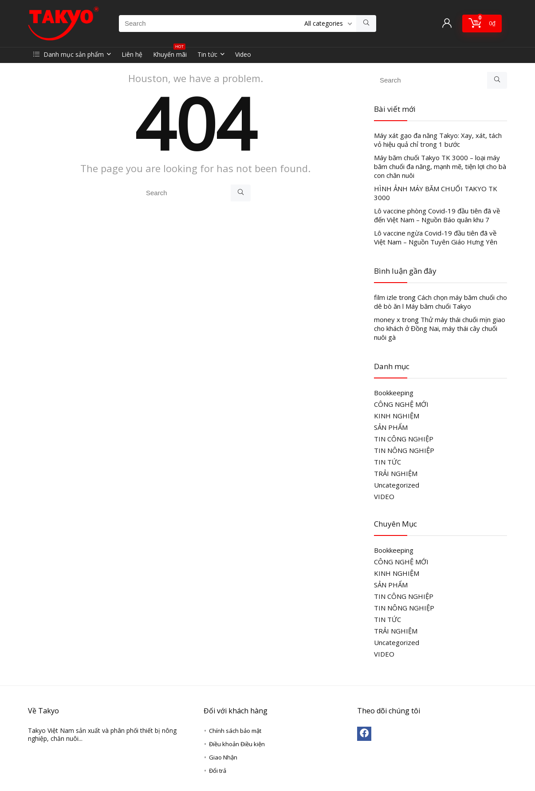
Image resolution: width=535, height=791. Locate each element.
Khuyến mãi (170, 53)
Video (243, 54)
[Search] (366, 23)
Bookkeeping (393, 392)
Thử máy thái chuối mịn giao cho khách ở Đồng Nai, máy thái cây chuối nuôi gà (439, 328)
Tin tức (207, 54)
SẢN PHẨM (391, 427)
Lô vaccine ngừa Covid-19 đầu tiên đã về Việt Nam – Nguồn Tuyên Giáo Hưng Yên (435, 237)
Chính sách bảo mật (235, 731)
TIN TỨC (387, 461)
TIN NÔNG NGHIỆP (404, 450)
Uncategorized (396, 484)
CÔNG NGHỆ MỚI (401, 404)
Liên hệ (132, 54)
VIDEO (384, 496)
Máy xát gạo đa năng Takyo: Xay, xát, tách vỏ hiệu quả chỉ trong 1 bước (438, 140)
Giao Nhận (223, 757)
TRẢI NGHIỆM (395, 473)
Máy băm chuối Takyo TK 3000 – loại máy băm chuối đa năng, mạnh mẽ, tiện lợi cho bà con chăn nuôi (440, 166)
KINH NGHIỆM (396, 415)
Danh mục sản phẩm (68, 54)
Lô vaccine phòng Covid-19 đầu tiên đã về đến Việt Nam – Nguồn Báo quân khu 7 (437, 215)
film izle (385, 297)
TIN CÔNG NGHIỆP (403, 438)
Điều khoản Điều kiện (237, 744)
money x (387, 319)
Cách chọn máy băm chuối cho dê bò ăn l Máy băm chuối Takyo (440, 302)
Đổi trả (217, 771)
